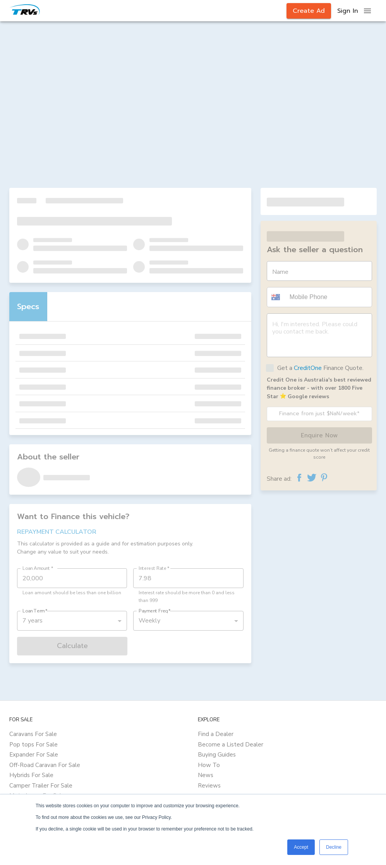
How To (209, 765)
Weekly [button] (149, 620)
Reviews (209, 785)
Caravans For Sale (33, 734)
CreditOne (308, 368)
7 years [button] (32, 620)
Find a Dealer (215, 734)
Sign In (347, 10)
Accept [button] (301, 847)
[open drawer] (367, 11)
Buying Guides (217, 754)
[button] (277, 297)
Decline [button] (333, 847)
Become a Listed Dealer (230, 744)
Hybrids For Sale (31, 775)
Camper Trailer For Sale (40, 785)
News (205, 775)
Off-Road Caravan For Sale (44, 765)
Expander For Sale (33, 754)
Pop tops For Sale (33, 744)
